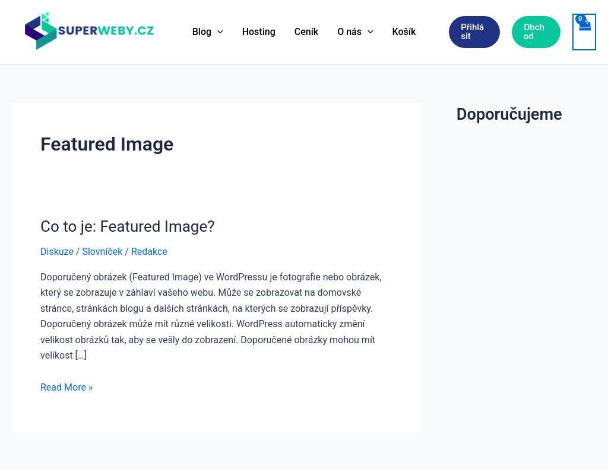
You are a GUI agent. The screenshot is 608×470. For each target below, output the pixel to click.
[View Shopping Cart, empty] (584, 32)
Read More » (66, 387)
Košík (404, 31)
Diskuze (57, 251)
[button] (474, 32)
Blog (207, 32)
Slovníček (102, 251)
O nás (355, 32)
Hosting (259, 31)
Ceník (306, 31)
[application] (217, 32)
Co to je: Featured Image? (127, 226)
